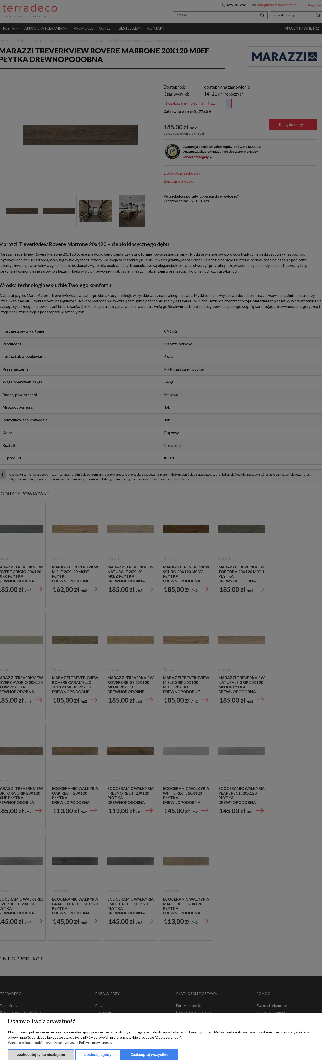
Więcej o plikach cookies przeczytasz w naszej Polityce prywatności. (60, 1042)
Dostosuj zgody (98, 1054)
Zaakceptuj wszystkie (149, 1054)
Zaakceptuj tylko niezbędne (41, 1054)
